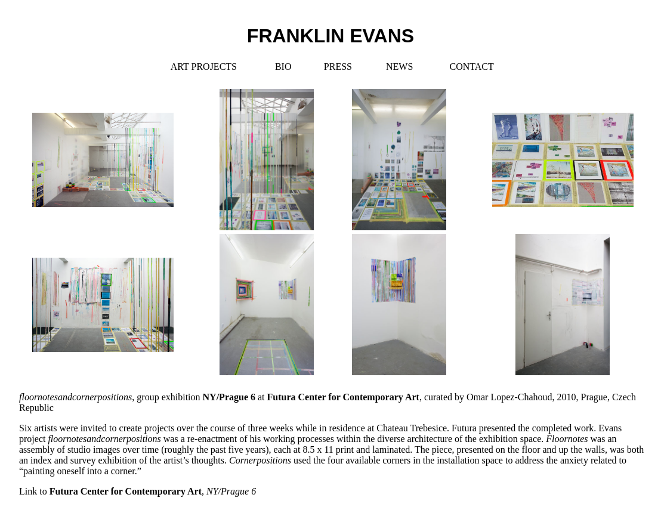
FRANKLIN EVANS (330, 36)
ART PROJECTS (204, 66)
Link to (137, 491)
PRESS (338, 66)
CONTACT (471, 66)
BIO (283, 66)
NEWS (399, 66)
